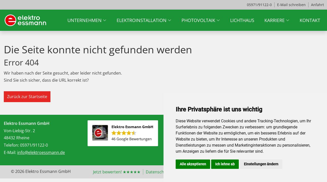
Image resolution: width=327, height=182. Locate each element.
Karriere (274, 20)
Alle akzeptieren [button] (193, 164)
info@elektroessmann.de (41, 152)
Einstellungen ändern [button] (261, 164)
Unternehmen (84, 20)
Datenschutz (158, 172)
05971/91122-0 (259, 4)
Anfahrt (317, 4)
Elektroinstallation (142, 20)
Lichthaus (242, 20)
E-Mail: (10, 152)
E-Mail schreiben (291, 4)
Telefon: (11, 145)
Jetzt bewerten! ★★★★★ (116, 172)
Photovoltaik (198, 20)
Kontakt (310, 20)
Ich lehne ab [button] (225, 164)
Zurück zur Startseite (27, 96)
